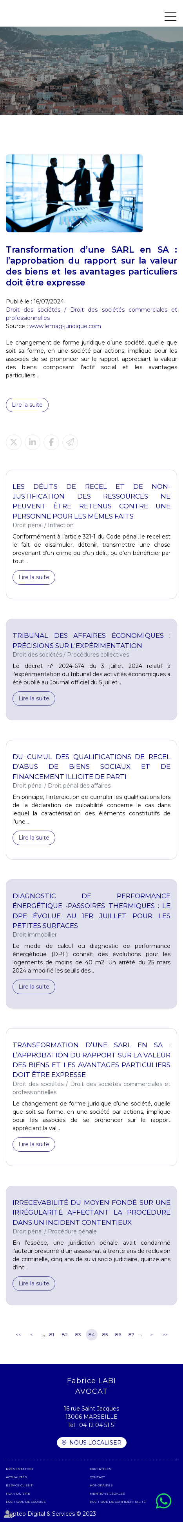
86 (118, 1334)
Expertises (100, 1469)
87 (131, 1334)
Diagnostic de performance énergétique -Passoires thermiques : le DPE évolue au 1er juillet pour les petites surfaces (91, 911)
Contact (97, 1477)
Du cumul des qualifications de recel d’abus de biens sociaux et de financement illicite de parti (91, 767)
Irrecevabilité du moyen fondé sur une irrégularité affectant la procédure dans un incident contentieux (91, 1212)
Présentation (19, 1469)
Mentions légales (107, 1493)
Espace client (19, 1485)
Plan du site (18, 1493)
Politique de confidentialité (118, 1502)
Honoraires (101, 1485)
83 (78, 1334)
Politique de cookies (26, 1502)
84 (92, 1334)
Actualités (16, 1477)
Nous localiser (95, 1442)
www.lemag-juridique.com (65, 326)
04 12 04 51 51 (97, 1425)
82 (65, 1334)
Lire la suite (27, 404)
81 (51, 1334)
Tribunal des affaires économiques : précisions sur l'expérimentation (91, 640)
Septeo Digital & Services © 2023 (51, 1513)
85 (105, 1334)
